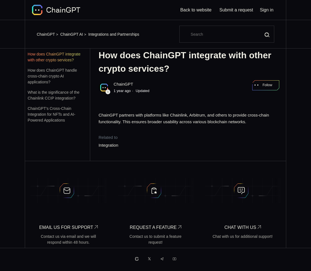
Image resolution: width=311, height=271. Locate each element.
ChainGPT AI (71, 34)
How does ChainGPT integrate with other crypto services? (54, 57)
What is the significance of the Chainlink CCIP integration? (53, 95)
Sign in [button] (266, 10)
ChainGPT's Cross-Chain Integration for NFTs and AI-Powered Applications (51, 114)
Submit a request (236, 10)
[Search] (227, 34)
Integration (108, 145)
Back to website (196, 10)
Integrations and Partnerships (113, 34)
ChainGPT (46, 34)
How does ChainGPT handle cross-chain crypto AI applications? (52, 76)
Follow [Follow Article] (267, 85)
